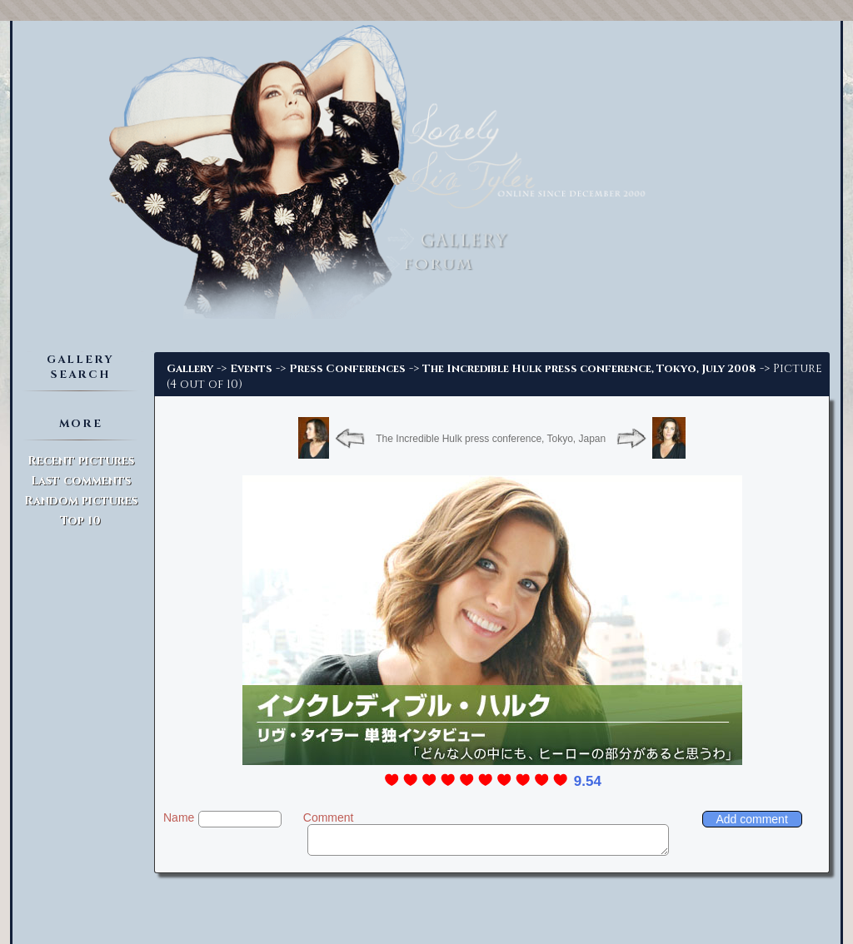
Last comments (81, 481)
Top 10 (80, 521)
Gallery (190, 368)
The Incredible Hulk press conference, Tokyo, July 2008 (589, 368)
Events (251, 368)
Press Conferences (347, 368)
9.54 (587, 781)
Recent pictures (80, 461)
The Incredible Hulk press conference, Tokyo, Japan (491, 439)
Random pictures (80, 501)
